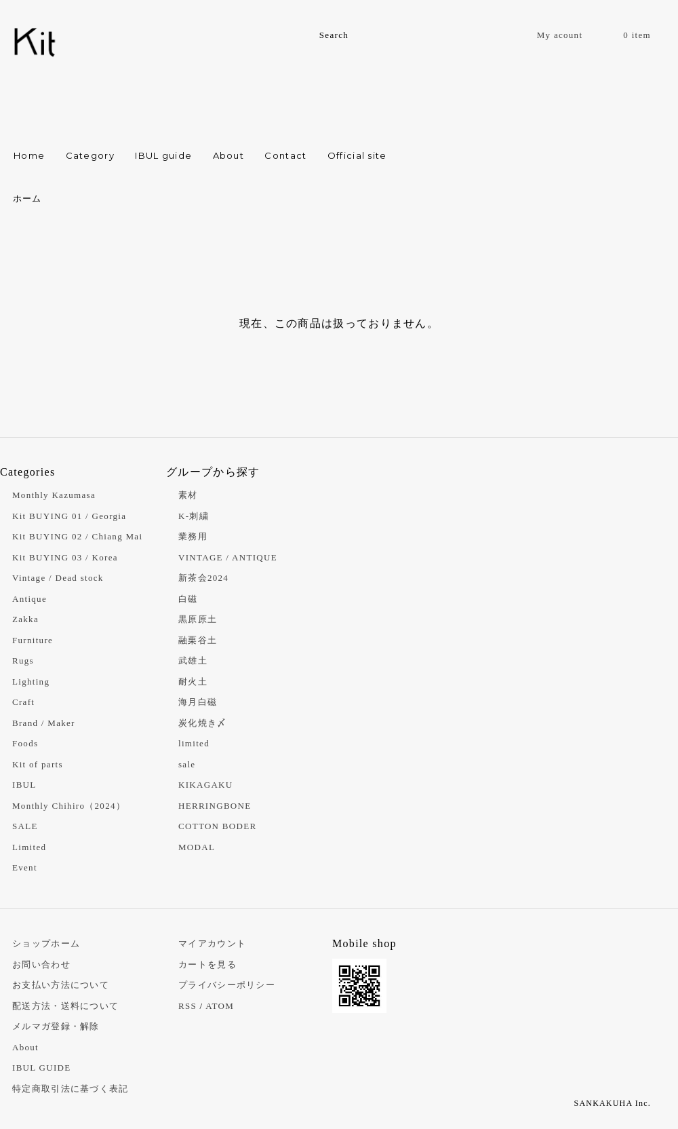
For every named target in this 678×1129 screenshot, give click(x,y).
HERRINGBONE (214, 806)
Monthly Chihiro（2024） (68, 806)
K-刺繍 (193, 516)
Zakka (25, 619)
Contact (285, 155)
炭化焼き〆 (202, 723)
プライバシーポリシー (226, 985)
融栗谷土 (197, 640)
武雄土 (192, 660)
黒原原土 (197, 619)
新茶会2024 (203, 578)
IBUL (24, 785)
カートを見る (207, 964)
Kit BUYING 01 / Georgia (69, 516)
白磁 (188, 599)
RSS (187, 1006)
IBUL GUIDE (41, 1068)
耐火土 (192, 681)
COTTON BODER (217, 826)
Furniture (32, 640)
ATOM (219, 1006)
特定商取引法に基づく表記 (70, 1089)
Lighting (30, 681)
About (229, 155)
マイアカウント (212, 943)
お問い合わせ (41, 964)
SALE (25, 826)
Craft (23, 702)
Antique (29, 599)
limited (194, 743)
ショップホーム (46, 943)
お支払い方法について (60, 985)
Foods (25, 743)
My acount (560, 35)
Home (29, 155)
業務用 (192, 536)
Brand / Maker (43, 723)
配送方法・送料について (65, 1006)
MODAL (196, 847)
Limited (29, 847)
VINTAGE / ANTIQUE (227, 557)
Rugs (23, 660)
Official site (357, 155)
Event (24, 867)
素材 (188, 495)
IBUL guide (163, 155)
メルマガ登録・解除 (56, 1026)
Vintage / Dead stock (58, 578)
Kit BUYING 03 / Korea (65, 557)
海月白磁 (197, 702)
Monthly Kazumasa (54, 495)
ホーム (27, 198)
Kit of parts (37, 764)
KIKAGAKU (205, 785)
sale (186, 764)
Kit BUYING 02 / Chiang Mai (77, 536)
